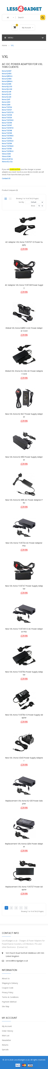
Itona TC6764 (7, 143)
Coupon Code (7, 988)
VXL (12, 45)
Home (4, 45)
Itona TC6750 (7, 138)
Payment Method (9, 1002)
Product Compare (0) (10, 190)
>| (26, 908)
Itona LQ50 (6, 102)
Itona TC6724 (7, 107)
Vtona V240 (6, 156)
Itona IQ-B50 (6, 73)
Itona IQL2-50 (7, 86)
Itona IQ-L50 (6, 94)
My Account (7, 1026)
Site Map (5, 1006)
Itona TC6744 (7, 123)
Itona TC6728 (7, 115)
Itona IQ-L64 (6, 97)
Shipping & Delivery (10, 983)
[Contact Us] (22, 947)
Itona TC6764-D (7, 146)
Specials (5, 1049)
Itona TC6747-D (7, 128)
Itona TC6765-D (7, 151)
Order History (7, 1031)
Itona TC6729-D (7, 120)
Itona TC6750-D (7, 141)
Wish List (5, 1035)
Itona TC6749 (7, 133)
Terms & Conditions (10, 997)
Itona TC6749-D (7, 135)
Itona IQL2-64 (7, 89)
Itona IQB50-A (7, 76)
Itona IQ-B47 (6, 71)
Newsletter (6, 1040)
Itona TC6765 (7, 148)
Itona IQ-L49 (6, 91)
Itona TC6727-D (7, 112)
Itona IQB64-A (7, 81)
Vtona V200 (6, 154)
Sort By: (21, 202)
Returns (5, 1045)
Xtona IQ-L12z (7, 161)
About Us (6, 978)
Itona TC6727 (7, 110)
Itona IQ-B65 (6, 84)
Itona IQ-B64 (6, 79)
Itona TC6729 (7, 117)
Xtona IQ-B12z (7, 159)
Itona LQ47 (6, 99)
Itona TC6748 (7, 130)
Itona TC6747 (7, 125)
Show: (33, 206)
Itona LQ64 (6, 104)
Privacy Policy (7, 992)
